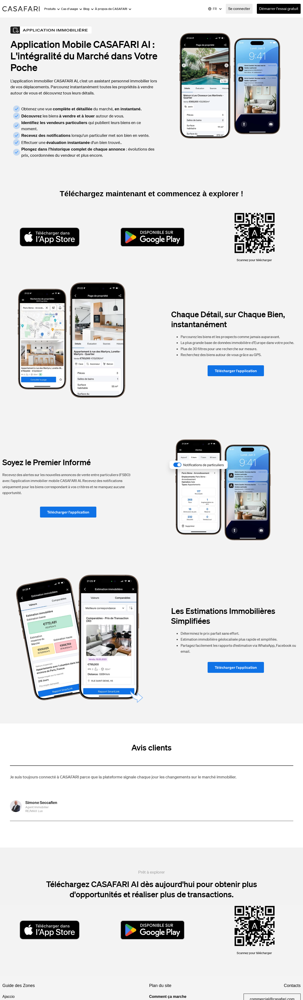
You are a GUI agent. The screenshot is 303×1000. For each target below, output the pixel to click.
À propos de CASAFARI (113, 9)
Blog (88, 9)
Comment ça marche (167, 997)
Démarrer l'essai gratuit (278, 8)
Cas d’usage (71, 9)
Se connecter (239, 8)
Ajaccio (8, 997)
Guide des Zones (18, 985)
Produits (52, 9)
